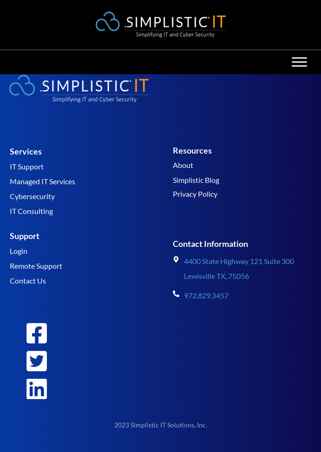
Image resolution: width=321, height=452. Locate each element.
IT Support (27, 166)
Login (18, 250)
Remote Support (36, 265)
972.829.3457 (206, 295)
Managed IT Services (42, 181)
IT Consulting (31, 211)
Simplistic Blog (196, 179)
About (183, 165)
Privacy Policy (195, 193)
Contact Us (28, 280)
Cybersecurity (32, 196)
